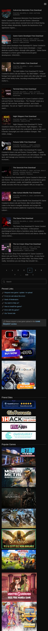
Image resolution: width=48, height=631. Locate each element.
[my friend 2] (19, 412)
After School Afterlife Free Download (27, 193)
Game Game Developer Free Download (28, 36)
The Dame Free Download (23, 218)
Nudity (16, 42)
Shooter (40, 93)
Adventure (17, 40)
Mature (40, 40)
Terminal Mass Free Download (24, 89)
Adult (36, 39)
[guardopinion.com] (19, 404)
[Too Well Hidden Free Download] (6, 67)
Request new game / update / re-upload (18, 292)
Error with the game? (11, 310)
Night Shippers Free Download (24, 116)
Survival (16, 95)
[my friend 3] (19, 419)
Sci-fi (33, 93)
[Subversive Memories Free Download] (6, 14)
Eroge (26, 40)
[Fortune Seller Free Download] (6, 145)
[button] (45, 4)
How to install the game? (13, 306)
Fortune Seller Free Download (24, 142)
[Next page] (33, 275)
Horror (16, 15)
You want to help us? (11, 303)
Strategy (36, 146)
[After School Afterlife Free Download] (6, 196)
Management (26, 146)
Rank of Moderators (11, 299)
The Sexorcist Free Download (24, 168)
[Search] (24, 281)
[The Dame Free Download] (6, 222)
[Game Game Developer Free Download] (6, 39)
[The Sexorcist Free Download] (6, 171)
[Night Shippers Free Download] (6, 120)
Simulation (24, 42)
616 (26, 275)
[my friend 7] (19, 435)
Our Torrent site (9, 313)
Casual (37, 145)
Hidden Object (25, 172)
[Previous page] (6, 270)
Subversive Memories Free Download (27, 10)
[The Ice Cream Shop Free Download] (6, 247)
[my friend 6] (19, 427)
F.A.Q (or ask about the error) (14, 296)
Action (37, 13)
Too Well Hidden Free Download (25, 63)
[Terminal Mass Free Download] (6, 92)
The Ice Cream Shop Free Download (27, 244)
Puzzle (30, 174)
